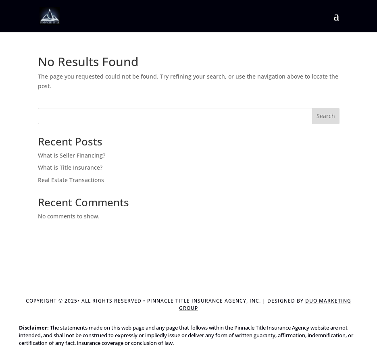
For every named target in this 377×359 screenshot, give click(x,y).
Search (326, 116)
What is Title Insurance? (70, 167)
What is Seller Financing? (71, 155)
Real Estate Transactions (71, 180)
